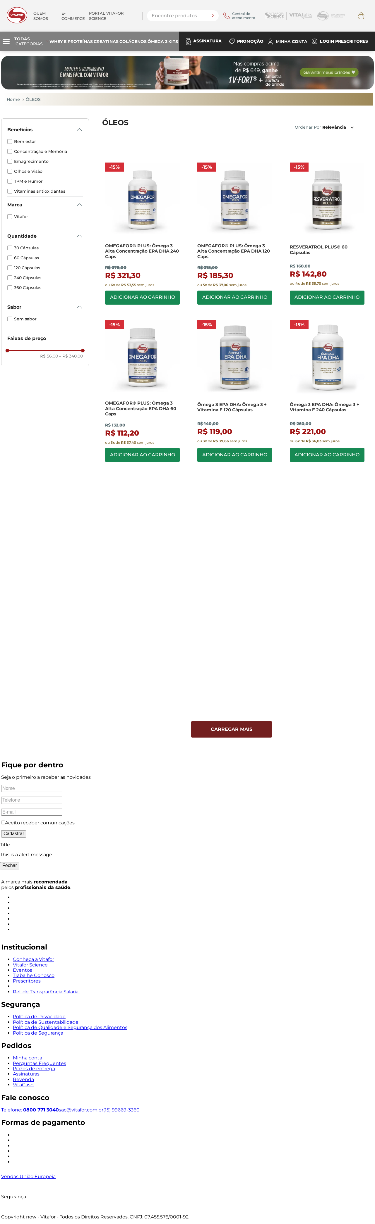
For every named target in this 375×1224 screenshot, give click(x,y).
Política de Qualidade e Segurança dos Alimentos (70, 1027)
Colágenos (133, 41)
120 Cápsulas (27, 267)
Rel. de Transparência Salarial (46, 991)
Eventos (22, 970)
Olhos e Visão (28, 171)
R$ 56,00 (49, 356)
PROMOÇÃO (250, 41)
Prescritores (27, 980)
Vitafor (21, 216)
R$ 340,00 (71, 356)
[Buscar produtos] (213, 15)
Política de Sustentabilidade (45, 1022)
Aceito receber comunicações (40, 822)
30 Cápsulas (26, 248)
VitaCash (23, 1084)
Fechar (9, 865)
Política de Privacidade (39, 1016)
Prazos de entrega (34, 1068)
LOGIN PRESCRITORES (344, 41)
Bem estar (25, 141)
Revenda (23, 1079)
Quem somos (40, 16)
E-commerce (73, 16)
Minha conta (27, 1058)
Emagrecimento (31, 161)
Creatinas (106, 41)
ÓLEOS (33, 99)
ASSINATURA (207, 41)
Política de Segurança (38, 1032)
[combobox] (183, 15)
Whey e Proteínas (71, 41)
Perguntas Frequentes (39, 1063)
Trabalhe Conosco (33, 975)
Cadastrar (14, 833)
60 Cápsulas (26, 257)
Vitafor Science (30, 964)
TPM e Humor (28, 181)
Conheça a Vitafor (33, 959)
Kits (173, 41)
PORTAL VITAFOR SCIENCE (106, 16)
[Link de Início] (11, 99)
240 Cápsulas (27, 277)
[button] (45, 129)
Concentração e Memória (40, 151)
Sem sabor (25, 319)
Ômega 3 (157, 41)
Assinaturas (26, 1074)
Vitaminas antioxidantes (39, 191)
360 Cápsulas (27, 287)
